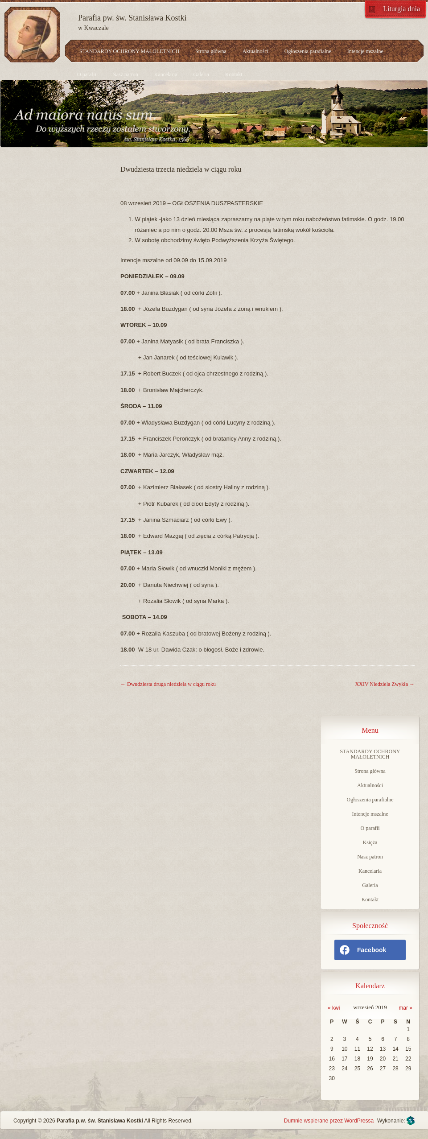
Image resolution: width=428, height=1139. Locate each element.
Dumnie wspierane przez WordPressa (329, 1121)
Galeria (201, 74)
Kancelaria (165, 74)
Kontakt (234, 74)
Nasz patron (125, 74)
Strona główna (210, 51)
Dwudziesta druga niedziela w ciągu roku (168, 684)
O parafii (86, 74)
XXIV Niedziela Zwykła (385, 684)
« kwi (334, 1008)
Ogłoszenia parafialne (307, 51)
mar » (405, 1008)
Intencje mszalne (365, 51)
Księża (370, 842)
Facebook (362, 950)
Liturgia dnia (401, 8)
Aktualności (255, 51)
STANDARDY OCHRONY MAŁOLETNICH (129, 51)
